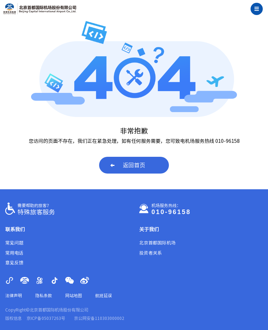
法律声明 (13, 295)
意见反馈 (14, 263)
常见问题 (14, 243)
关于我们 (149, 229)
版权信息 (13, 318)
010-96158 (171, 211)
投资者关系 (150, 253)
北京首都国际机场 (157, 243)
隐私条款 (43, 295)
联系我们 (15, 229)
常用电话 (14, 253)
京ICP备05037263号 (46, 318)
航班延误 (103, 295)
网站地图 (73, 295)
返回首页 (127, 165)
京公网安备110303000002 (99, 318)
